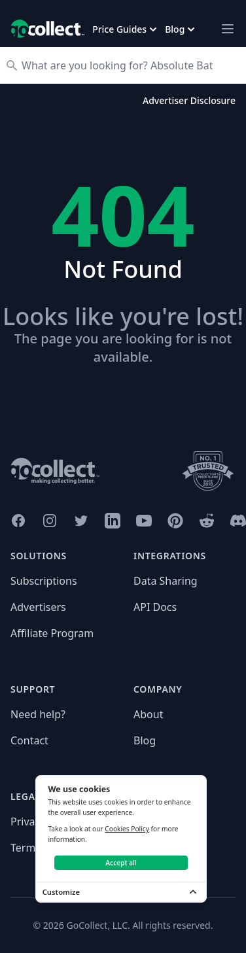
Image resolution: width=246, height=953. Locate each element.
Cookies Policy (127, 828)
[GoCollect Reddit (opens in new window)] (207, 520)
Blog (144, 740)
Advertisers (38, 607)
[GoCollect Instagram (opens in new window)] (50, 520)
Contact (29, 740)
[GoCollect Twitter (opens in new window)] (81, 520)
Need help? (37, 714)
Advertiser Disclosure (189, 100)
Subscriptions (43, 581)
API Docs (155, 607)
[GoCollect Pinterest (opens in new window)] (175, 520)
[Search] (129, 65)
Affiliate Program (52, 633)
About (148, 714)
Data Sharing (165, 581)
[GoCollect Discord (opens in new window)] (238, 520)
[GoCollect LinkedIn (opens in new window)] (112, 520)
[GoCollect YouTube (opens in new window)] (144, 520)
